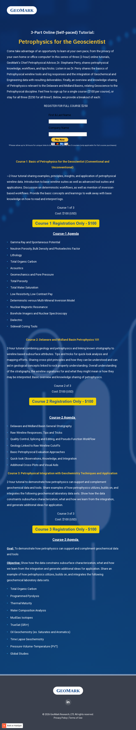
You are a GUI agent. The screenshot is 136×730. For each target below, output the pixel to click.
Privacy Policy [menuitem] (60, 718)
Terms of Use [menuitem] (75, 718)
